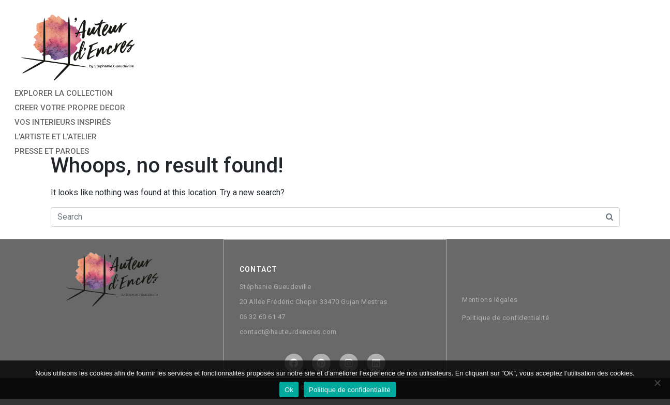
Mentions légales (489, 299)
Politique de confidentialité (505, 317)
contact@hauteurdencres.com (288, 331)
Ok (289, 390)
